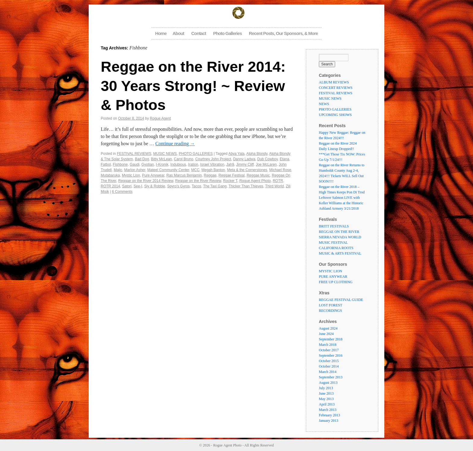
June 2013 (326, 393)
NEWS (324, 104)
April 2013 (327, 404)
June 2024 (326, 334)
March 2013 (327, 410)
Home (161, 33)
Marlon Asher (134, 170)
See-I (138, 186)
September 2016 (330, 355)
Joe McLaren (266, 164)
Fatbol (106, 164)
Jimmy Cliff (245, 164)
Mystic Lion (131, 175)
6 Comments (122, 191)
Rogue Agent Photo (255, 181)
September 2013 (330, 377)
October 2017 (329, 350)
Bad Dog (142, 159)
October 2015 (329, 361)
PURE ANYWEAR (333, 276)
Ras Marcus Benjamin (184, 175)
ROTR (278, 181)
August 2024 (328, 328)
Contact (198, 33)
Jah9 (230, 164)
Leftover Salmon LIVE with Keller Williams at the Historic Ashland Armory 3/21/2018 (341, 203)
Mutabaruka (110, 175)
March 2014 (327, 372)
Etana (284, 159)
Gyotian (147, 164)
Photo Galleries (227, 33)
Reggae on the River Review (198, 181)
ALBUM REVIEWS (334, 82)
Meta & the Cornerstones (247, 170)
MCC (195, 170)
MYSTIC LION (330, 271)
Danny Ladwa (244, 159)
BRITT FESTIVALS (334, 226)
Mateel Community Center (168, 170)
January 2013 (328, 420)
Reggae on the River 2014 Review (145, 181)
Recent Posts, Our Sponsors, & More (283, 33)
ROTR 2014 (110, 186)
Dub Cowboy (267, 159)
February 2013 (329, 415)
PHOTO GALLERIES (196, 154)
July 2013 (326, 388)
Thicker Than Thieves (246, 186)
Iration (193, 164)
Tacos (196, 186)
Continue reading (175, 143)
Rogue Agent (160, 118)
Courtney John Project (213, 159)
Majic (118, 170)
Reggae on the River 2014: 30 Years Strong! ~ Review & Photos (193, 85)
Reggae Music (258, 175)
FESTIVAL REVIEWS (134, 154)
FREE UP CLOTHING (336, 282)
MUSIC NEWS (165, 154)
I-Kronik (162, 164)
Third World (274, 186)
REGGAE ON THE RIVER (339, 232)
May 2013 (326, 399)
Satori (127, 186)
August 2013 (328, 383)
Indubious (178, 164)
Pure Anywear (153, 175)
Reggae (210, 175)
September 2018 (330, 339)
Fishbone (120, 164)
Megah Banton (213, 170)
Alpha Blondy (257, 154)
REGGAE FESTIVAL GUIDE (341, 300)
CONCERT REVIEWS (335, 88)
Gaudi (134, 164)
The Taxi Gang (215, 186)
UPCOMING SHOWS (335, 115)
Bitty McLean (161, 159)
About (178, 33)
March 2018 (327, 345)
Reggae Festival (231, 175)
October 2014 (329, 366)
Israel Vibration (212, 164)
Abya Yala (236, 154)
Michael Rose (280, 170)
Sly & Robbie (154, 186)
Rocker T (230, 181)
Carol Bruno (183, 159)
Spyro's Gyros (178, 186)
